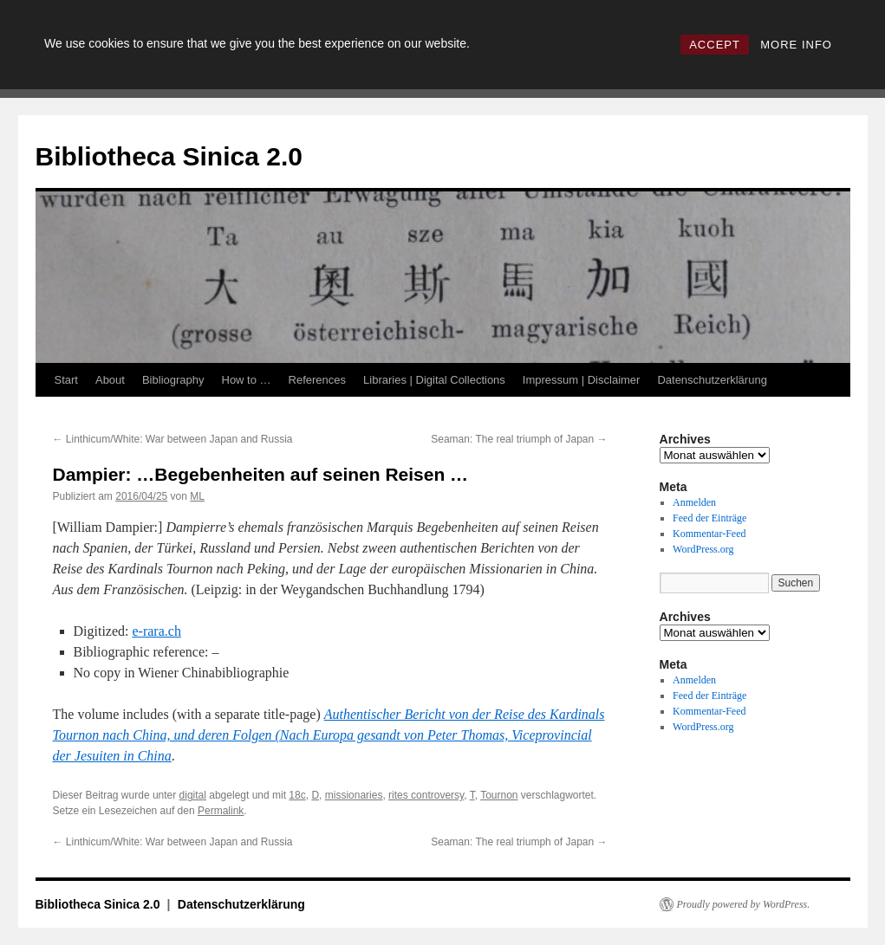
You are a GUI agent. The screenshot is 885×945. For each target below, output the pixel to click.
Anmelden (694, 502)
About (110, 379)
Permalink (221, 811)
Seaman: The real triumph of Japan (519, 439)
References (317, 379)
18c (297, 795)
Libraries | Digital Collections (434, 379)
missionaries (354, 795)
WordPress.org (703, 549)
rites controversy (426, 795)
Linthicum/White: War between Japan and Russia (173, 439)
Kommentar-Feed (709, 534)
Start (66, 379)
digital (192, 795)
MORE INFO (796, 44)
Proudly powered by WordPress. (743, 904)
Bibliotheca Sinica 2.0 (169, 156)
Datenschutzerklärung (711, 379)
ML (197, 496)
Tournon (498, 795)
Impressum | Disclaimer (582, 379)
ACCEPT (714, 44)
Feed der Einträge (709, 518)
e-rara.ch (156, 631)
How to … (246, 379)
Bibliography (173, 379)
